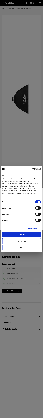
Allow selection (21, 241)
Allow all (21, 234)
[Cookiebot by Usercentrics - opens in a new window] (32, 169)
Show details (32, 228)
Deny (21, 247)
